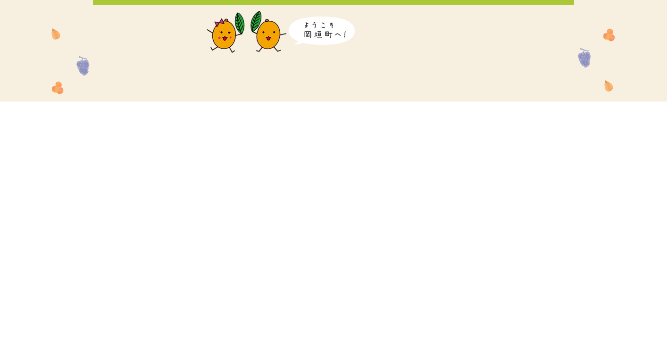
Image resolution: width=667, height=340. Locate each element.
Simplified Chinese (514, 16)
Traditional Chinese (545, 16)
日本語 (429, 16)
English (457, 16)
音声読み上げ (393, 16)
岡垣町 (142, 53)
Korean (485, 16)
